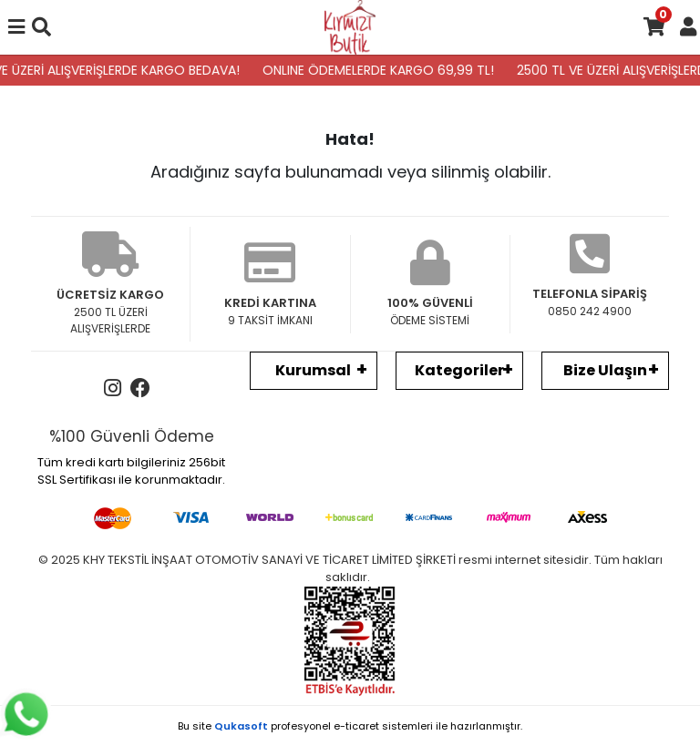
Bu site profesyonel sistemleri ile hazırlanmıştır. (350, 726)
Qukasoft (241, 726)
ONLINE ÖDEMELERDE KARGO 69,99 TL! (383, 70)
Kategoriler (459, 370)
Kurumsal (313, 370)
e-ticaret (356, 726)
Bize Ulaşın (605, 370)
